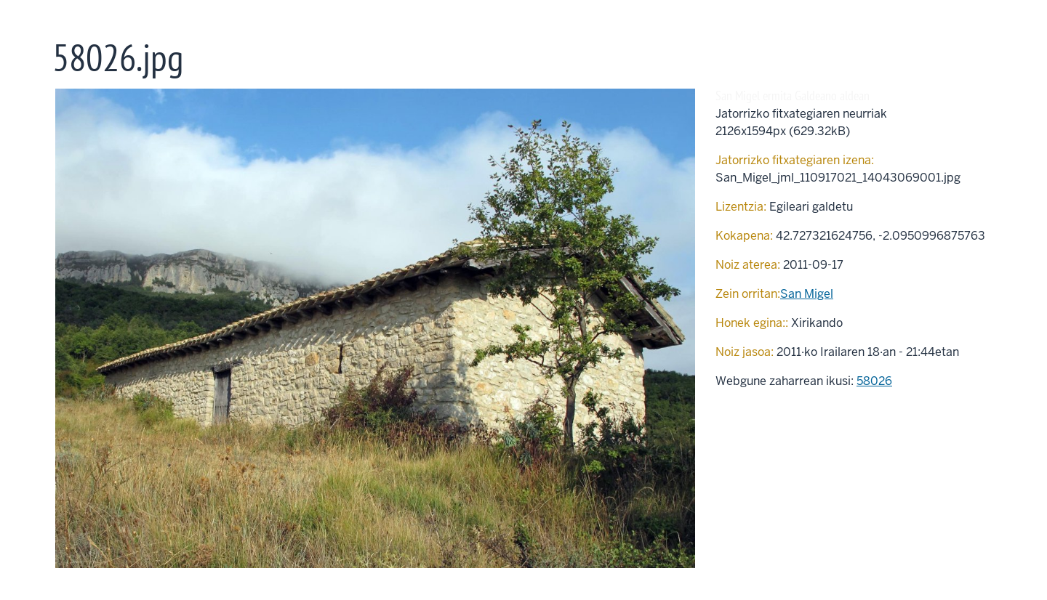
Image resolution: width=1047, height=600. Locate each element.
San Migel (806, 293)
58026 (874, 381)
